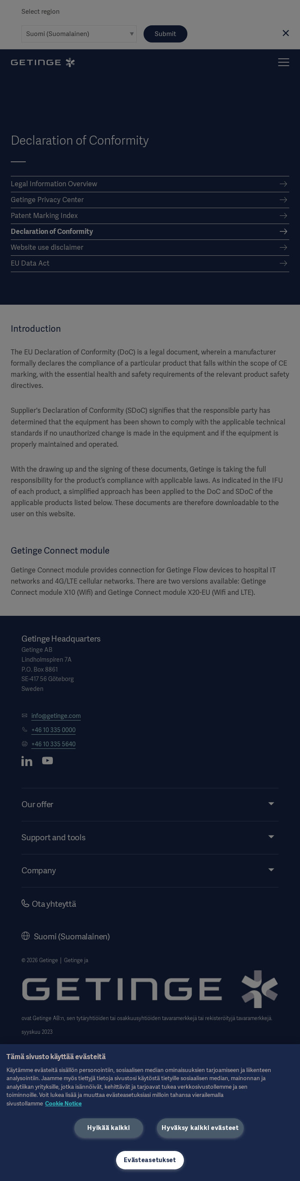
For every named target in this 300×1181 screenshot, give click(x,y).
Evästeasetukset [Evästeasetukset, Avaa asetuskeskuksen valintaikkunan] (150, 1160)
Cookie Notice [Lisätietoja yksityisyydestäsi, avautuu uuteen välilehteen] (63, 1103)
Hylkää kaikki (108, 1128)
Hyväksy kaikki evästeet (200, 1128)
